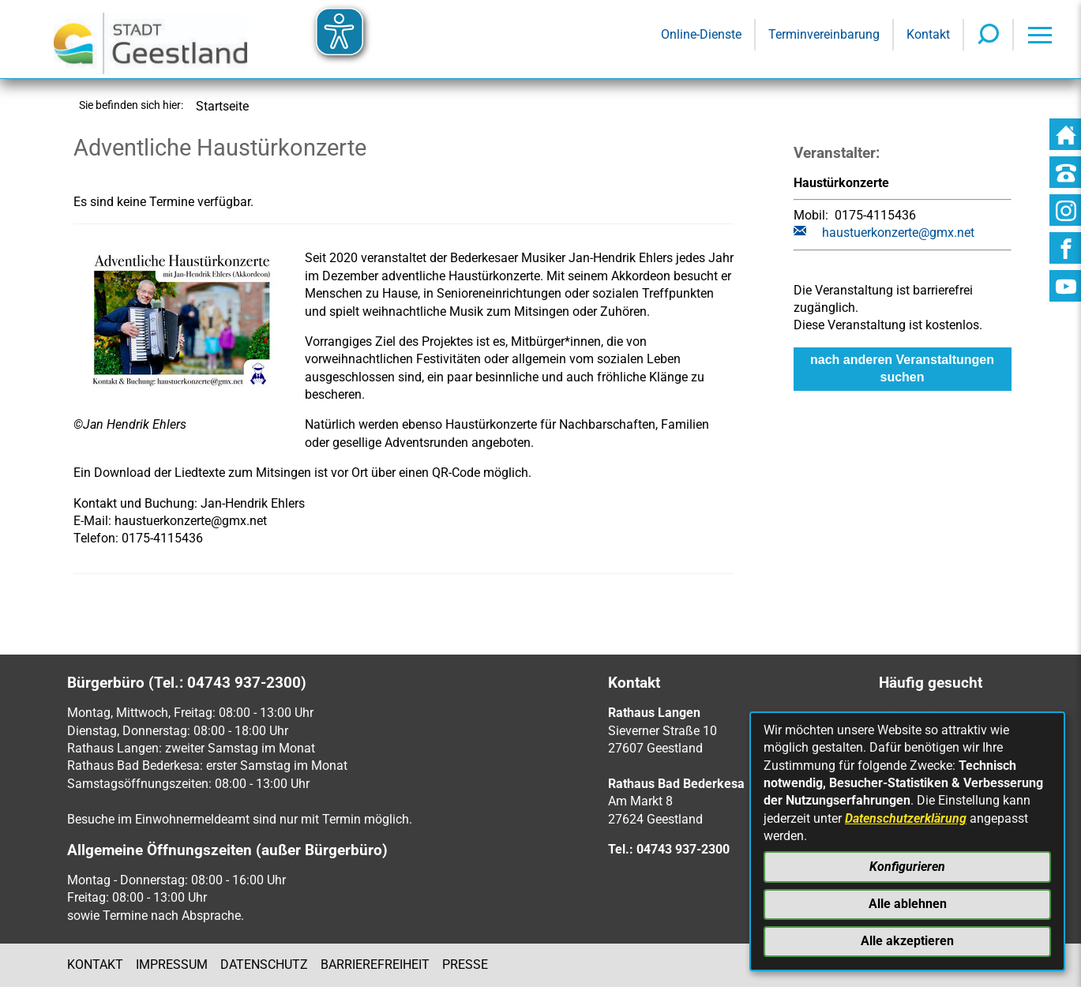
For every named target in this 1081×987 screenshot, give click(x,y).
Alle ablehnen (908, 903)
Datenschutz (264, 964)
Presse (465, 964)
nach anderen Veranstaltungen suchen (902, 368)
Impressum (172, 964)
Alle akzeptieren (907, 940)
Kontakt (95, 964)
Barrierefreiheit (375, 964)
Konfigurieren (907, 866)
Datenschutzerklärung (906, 818)
